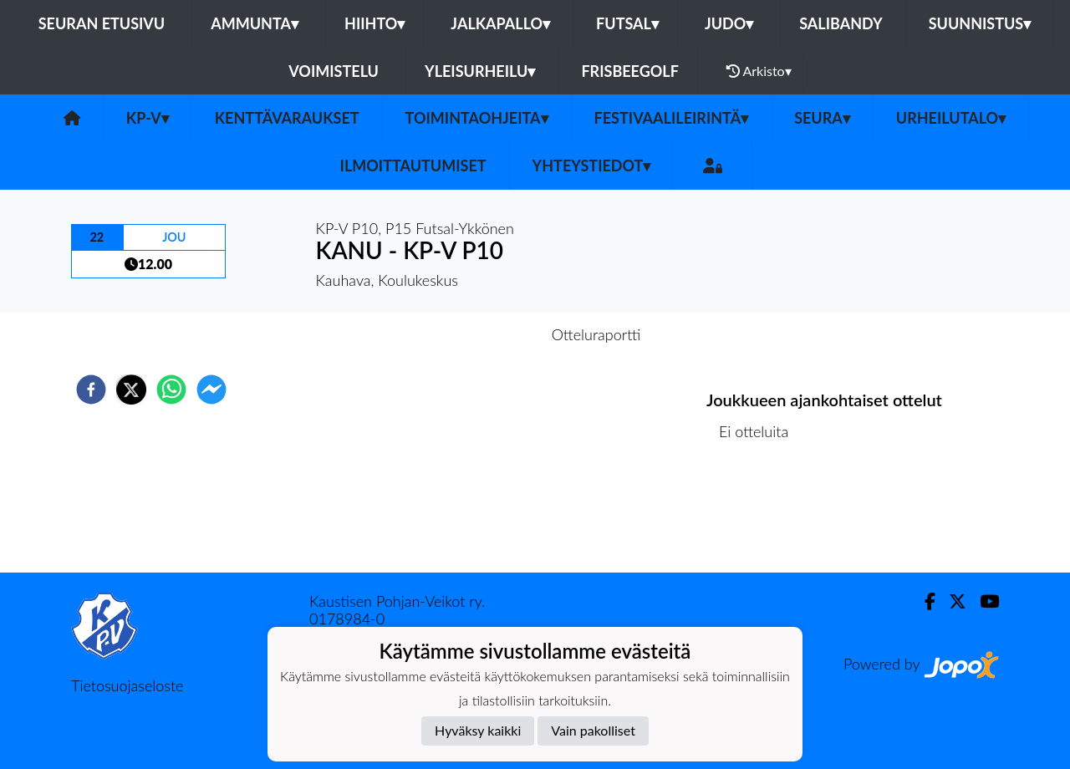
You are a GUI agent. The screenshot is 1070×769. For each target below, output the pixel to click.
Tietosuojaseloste (127, 685)
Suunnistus (980, 23)
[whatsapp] (171, 389)
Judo (729, 23)
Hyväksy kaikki (478, 730)
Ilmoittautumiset (413, 165)
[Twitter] (950, 601)
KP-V (147, 118)
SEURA (822, 118)
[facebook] (91, 389)
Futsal (627, 23)
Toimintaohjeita (476, 118)
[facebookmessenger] (211, 389)
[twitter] (131, 389)
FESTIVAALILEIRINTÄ (671, 118)
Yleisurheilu (480, 71)
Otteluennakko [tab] (477, 334)
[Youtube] (982, 601)
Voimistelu (333, 71)
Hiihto (374, 23)
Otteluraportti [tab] (596, 334)
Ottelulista (760, 516)
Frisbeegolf (629, 71)
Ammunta (254, 23)
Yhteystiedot (591, 165)
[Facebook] (923, 601)
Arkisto (759, 71)
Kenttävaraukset (287, 118)
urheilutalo (951, 118)
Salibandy (840, 23)
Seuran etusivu (102, 23)
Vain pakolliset (593, 730)
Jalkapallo (500, 23)
